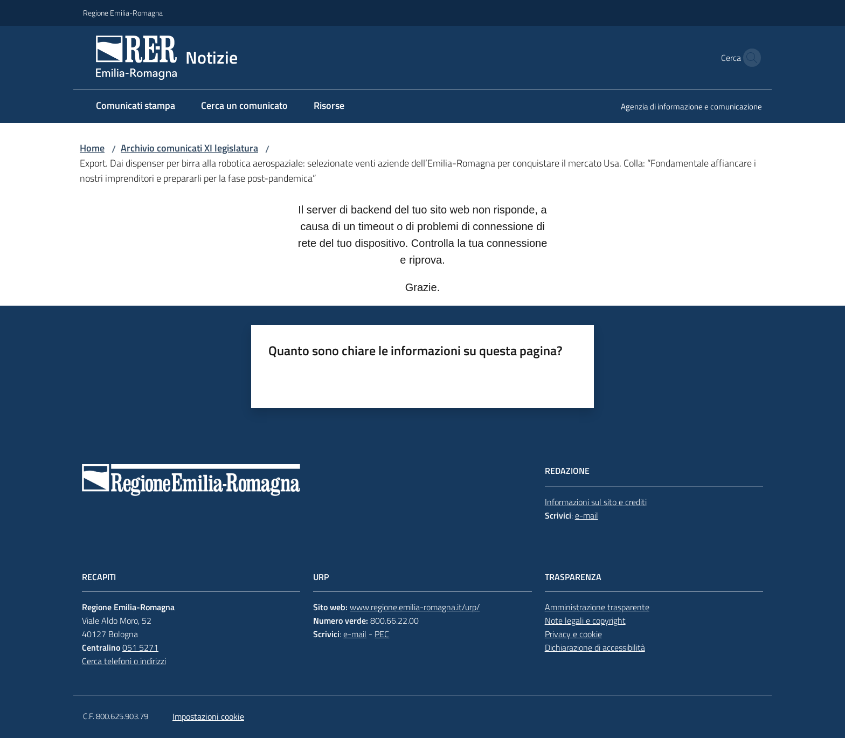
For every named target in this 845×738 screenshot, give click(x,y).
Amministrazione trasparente (597, 607)
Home (92, 148)
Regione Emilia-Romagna (123, 12)
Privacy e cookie (573, 633)
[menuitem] (135, 106)
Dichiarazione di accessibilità (595, 647)
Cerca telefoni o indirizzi (124, 660)
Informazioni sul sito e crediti (596, 501)
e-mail (586, 515)
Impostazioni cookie (208, 716)
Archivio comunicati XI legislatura (189, 148)
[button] (749, 58)
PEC (382, 633)
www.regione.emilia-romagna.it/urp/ (415, 607)
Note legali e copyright (585, 620)
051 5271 (140, 647)
